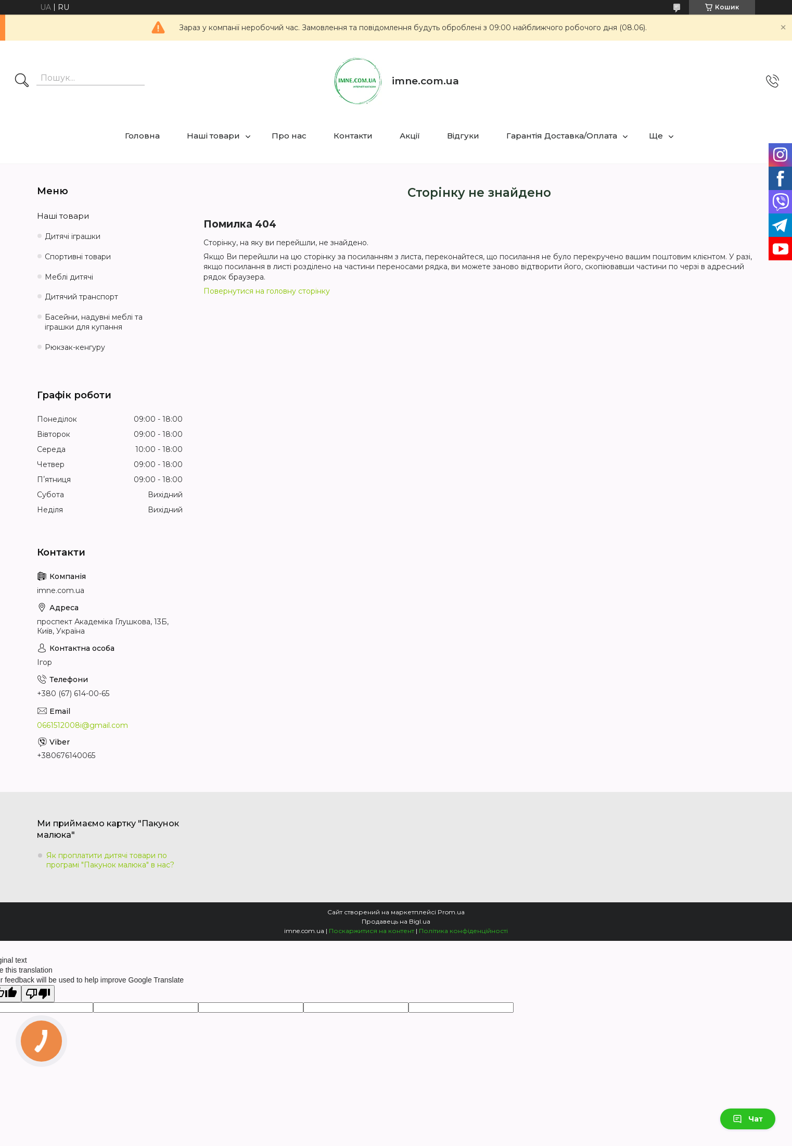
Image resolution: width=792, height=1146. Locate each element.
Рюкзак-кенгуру (75, 347)
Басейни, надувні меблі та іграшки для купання (94, 322)
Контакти (353, 136)
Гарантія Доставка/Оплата (561, 136)
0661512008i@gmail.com (82, 725)
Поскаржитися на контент (371, 931)
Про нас (289, 136)
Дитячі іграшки (72, 236)
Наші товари (213, 136)
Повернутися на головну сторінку (266, 291)
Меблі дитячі (69, 277)
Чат (748, 1119)
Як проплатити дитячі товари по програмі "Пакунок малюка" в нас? (110, 860)
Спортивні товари (78, 256)
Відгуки (463, 136)
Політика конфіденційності (463, 931)
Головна (142, 136)
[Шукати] (21, 81)
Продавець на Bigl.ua (396, 921)
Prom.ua (451, 912)
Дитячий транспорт (81, 296)
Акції (410, 136)
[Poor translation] (38, 993)
